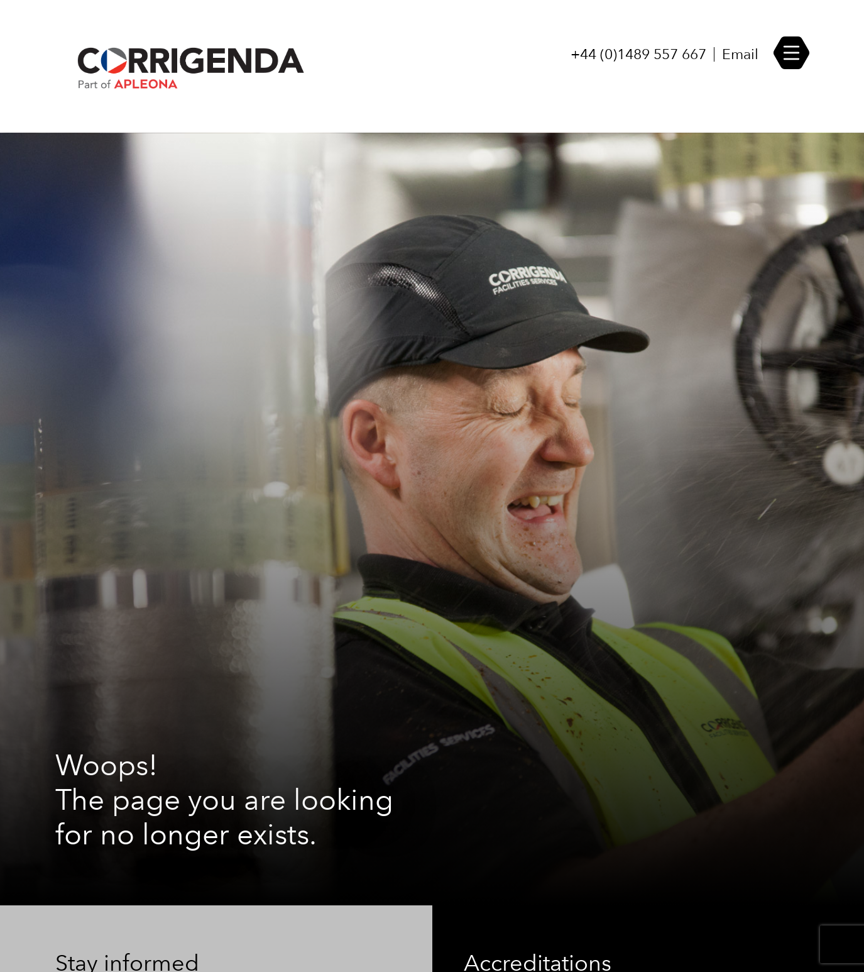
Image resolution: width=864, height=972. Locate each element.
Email (740, 54)
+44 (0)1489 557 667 (638, 54)
